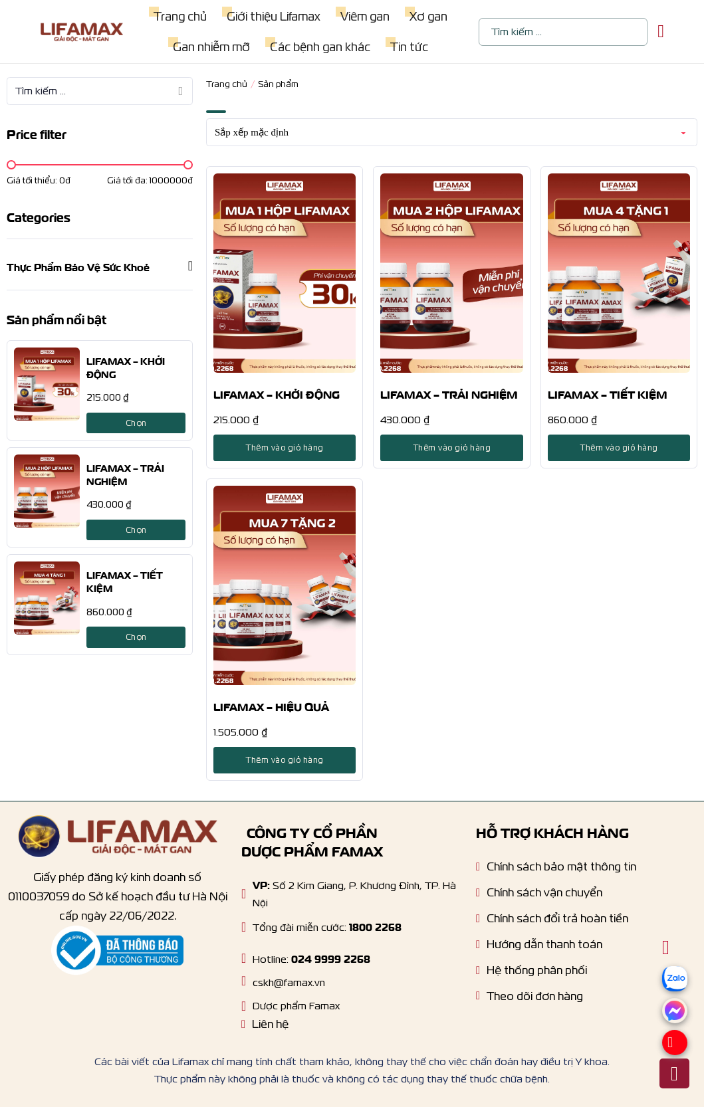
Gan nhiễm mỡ (210, 47)
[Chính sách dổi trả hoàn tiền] (552, 922)
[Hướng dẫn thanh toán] (539, 948)
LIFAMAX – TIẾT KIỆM (124, 580)
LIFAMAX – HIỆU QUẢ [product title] (271, 706)
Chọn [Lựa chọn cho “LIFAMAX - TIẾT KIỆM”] (136, 637)
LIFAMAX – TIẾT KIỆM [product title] (607, 393)
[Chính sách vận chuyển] (539, 896)
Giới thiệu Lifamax (273, 16)
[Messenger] (674, 1019)
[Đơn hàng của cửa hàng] (451, 132)
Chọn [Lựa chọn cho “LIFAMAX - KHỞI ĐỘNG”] (136, 423)
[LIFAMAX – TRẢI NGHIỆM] (47, 491)
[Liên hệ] (265, 1028)
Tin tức (408, 47)
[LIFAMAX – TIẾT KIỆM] (47, 598)
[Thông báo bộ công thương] (117, 951)
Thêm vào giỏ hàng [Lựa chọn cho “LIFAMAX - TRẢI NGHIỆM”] (452, 447)
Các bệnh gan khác (319, 47)
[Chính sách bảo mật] (556, 870)
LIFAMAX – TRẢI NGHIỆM (125, 473)
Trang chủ (179, 16)
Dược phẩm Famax (296, 1005)
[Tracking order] (529, 1000)
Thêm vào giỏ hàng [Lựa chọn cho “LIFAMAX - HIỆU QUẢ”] (284, 759)
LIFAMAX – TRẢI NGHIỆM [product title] (449, 393)
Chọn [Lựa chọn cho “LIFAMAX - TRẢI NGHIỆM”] (136, 530)
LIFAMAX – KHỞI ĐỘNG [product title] (276, 393)
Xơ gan (428, 16)
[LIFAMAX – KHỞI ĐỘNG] (47, 384)
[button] (100, 266)
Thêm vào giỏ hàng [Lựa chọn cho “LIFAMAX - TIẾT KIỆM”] (619, 447)
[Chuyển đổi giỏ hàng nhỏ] (660, 32)
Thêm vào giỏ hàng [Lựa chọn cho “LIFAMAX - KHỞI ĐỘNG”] (284, 447)
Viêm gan (364, 16)
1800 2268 (375, 926)
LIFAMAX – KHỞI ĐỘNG (125, 366)
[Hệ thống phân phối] (531, 974)
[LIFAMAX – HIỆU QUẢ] (284, 585)
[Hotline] (243, 927)
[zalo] (674, 995)
